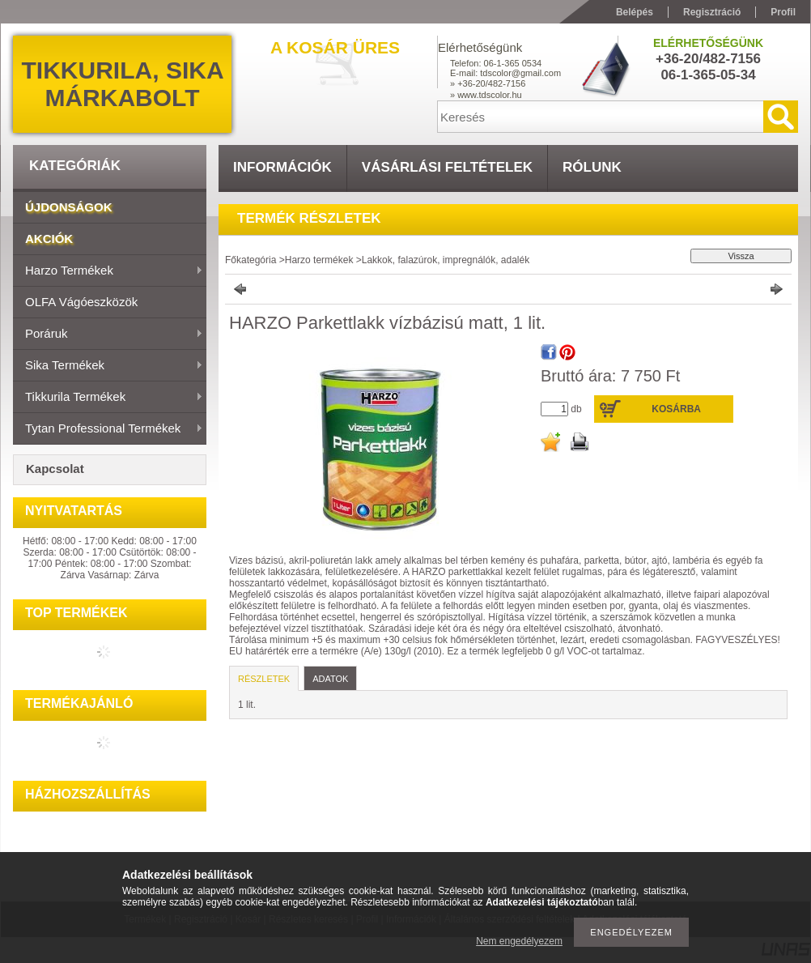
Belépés (634, 12)
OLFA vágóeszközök (81, 302)
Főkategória (250, 260)
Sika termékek (108, 366)
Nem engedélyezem (519, 941)
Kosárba (676, 409)
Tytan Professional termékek (108, 429)
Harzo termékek (108, 271)
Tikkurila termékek (108, 398)
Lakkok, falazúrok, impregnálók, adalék (445, 260)
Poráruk (108, 334)
